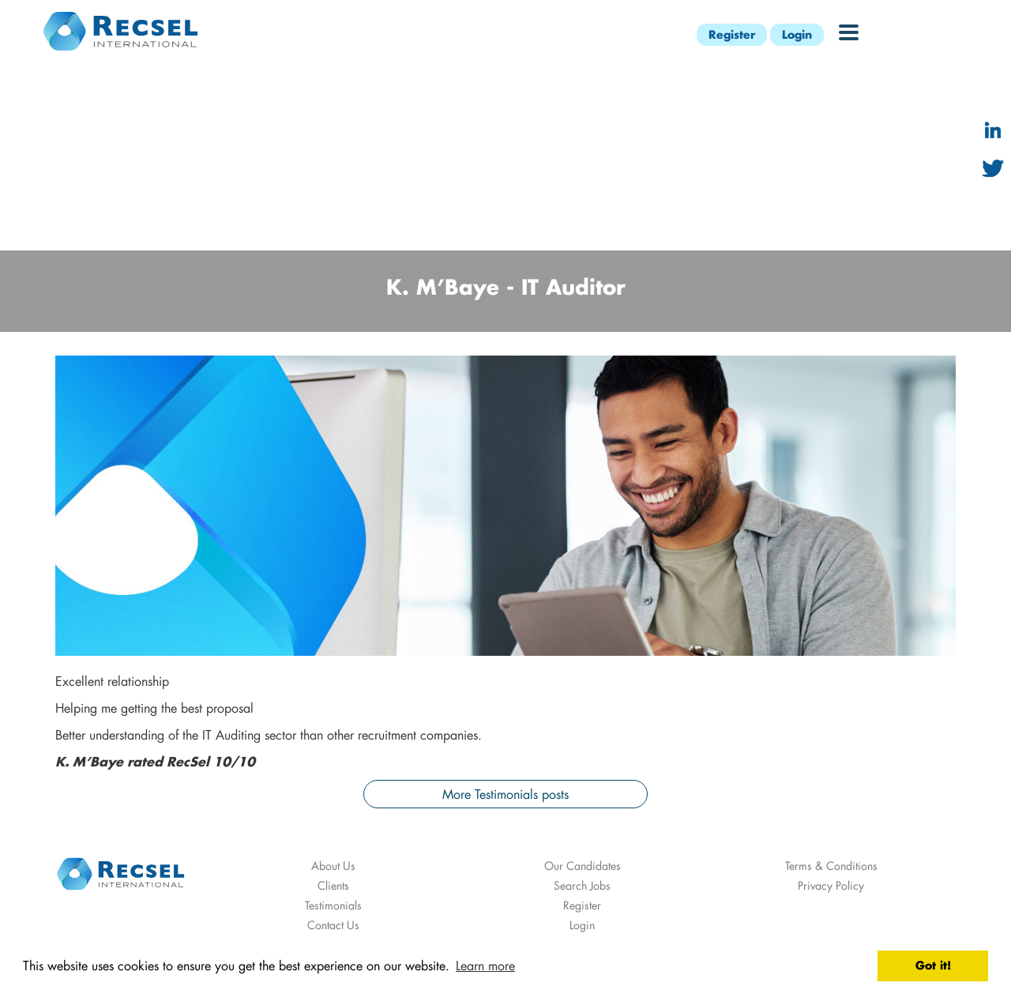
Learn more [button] (485, 965)
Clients (333, 885)
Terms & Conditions (831, 865)
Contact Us (333, 924)
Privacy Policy (831, 885)
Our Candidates (582, 865)
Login (797, 34)
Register (731, 34)
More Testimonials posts (505, 793)
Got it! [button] (933, 965)
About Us (333, 865)
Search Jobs (582, 885)
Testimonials (333, 905)
